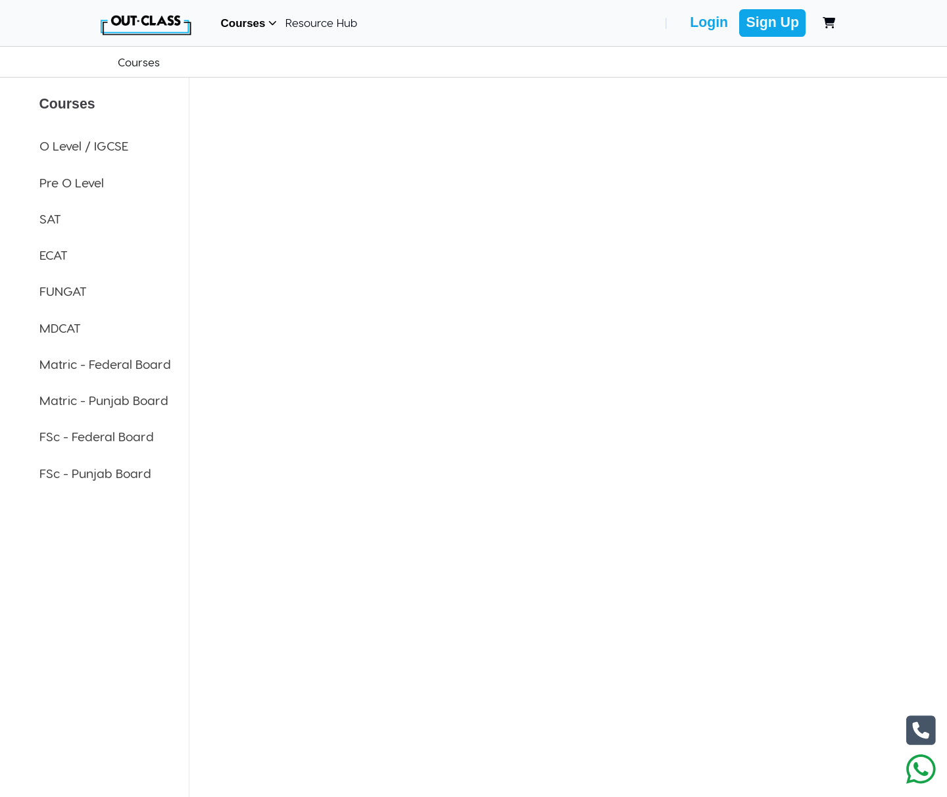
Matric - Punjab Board (103, 400)
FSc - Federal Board (96, 436)
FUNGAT (63, 291)
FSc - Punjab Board (95, 473)
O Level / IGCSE (83, 145)
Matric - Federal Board (105, 364)
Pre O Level (71, 182)
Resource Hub (321, 22)
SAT (50, 218)
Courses (249, 23)
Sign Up (772, 22)
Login (709, 22)
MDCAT (60, 327)
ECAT (53, 254)
